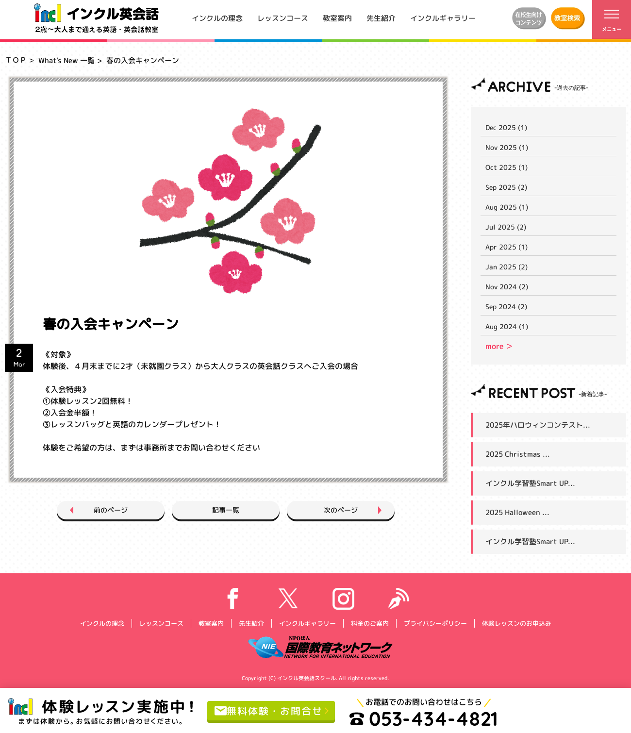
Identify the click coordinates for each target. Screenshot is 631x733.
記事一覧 (225, 510)
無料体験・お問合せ (269, 710)
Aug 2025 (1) (506, 207)
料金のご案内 (369, 622)
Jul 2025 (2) (505, 227)
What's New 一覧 (66, 60)
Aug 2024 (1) (506, 326)
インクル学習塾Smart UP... (530, 483)
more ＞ (499, 346)
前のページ (111, 510)
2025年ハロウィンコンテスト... (537, 425)
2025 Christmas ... (517, 454)
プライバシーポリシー (434, 622)
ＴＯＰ (16, 60)
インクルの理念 (217, 18)
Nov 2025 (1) (506, 147)
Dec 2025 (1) (506, 127)
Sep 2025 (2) (506, 187)
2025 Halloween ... (517, 512)
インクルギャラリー (443, 18)
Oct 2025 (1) (506, 167)
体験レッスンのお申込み (516, 622)
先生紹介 (381, 18)
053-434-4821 (423, 718)
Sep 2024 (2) (506, 306)
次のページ (341, 510)
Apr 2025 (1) (506, 246)
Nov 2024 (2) (506, 286)
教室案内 (337, 18)
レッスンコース (282, 18)
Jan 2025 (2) (506, 266)
